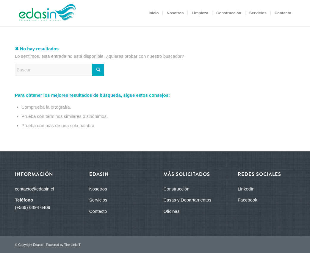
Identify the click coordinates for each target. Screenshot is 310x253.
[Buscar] (59, 70)
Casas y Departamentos (187, 199)
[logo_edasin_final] (45, 13)
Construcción (176, 188)
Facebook (247, 199)
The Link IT (72, 244)
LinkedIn (246, 188)
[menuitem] (153, 13)
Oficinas (171, 211)
